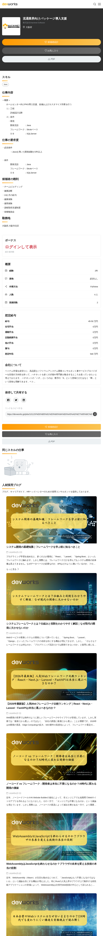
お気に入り (51, 50)
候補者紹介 (51, 42)
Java (5, 84)
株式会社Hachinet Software (34, 23)
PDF (51, 59)
